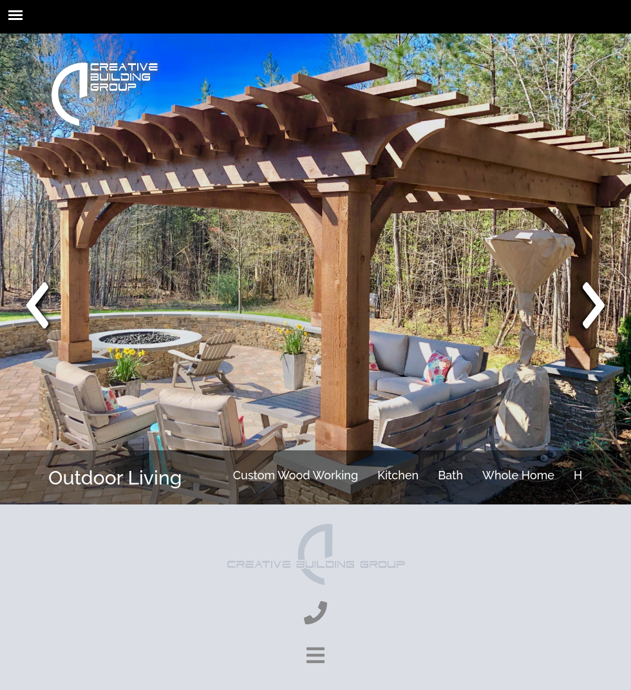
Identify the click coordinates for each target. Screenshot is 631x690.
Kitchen (398, 475)
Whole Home (518, 475)
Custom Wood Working (296, 475)
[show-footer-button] (315, 655)
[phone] (315, 612)
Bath (450, 475)
